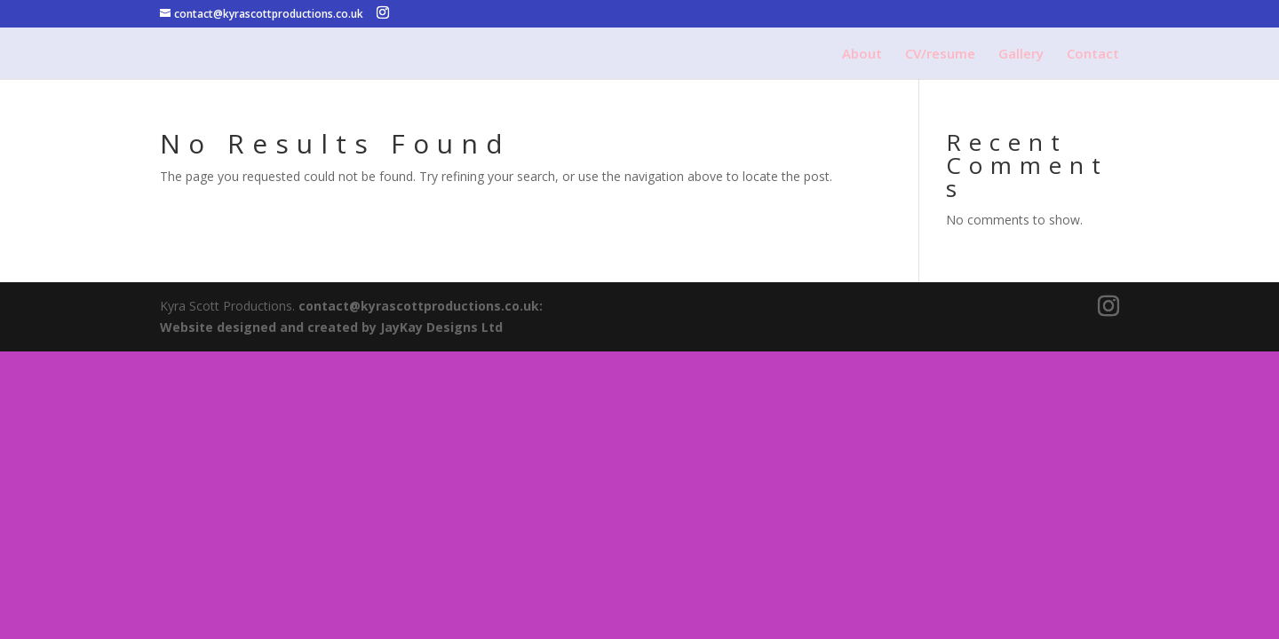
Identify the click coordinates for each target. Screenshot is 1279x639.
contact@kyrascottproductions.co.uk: (420, 305)
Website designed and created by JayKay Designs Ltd (331, 327)
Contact (1093, 54)
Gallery (1021, 54)
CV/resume (940, 54)
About (862, 54)
